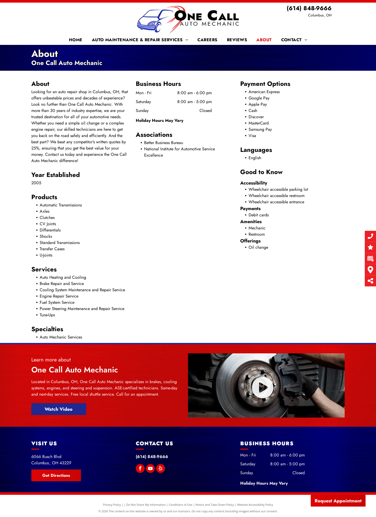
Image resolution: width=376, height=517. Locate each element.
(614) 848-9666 (309, 8)
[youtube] (150, 469)
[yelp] (160, 469)
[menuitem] (76, 40)
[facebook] (140, 469)
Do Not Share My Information (146, 505)
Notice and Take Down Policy (215, 505)
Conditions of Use (180, 505)
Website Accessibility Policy (255, 505)
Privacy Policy (112, 505)
